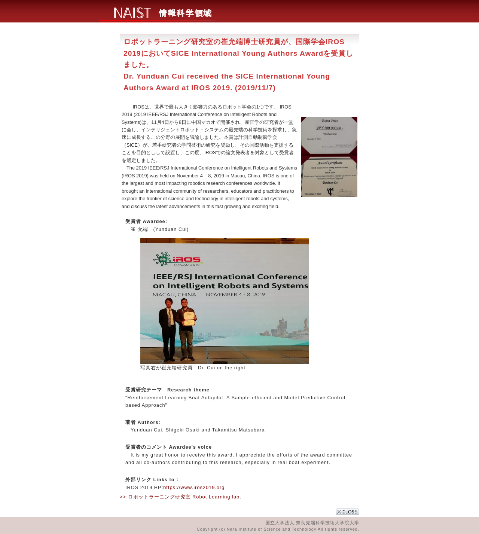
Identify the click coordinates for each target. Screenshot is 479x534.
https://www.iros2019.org (194, 487)
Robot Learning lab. (216, 497)
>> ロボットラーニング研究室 (155, 497)
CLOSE (347, 512)
